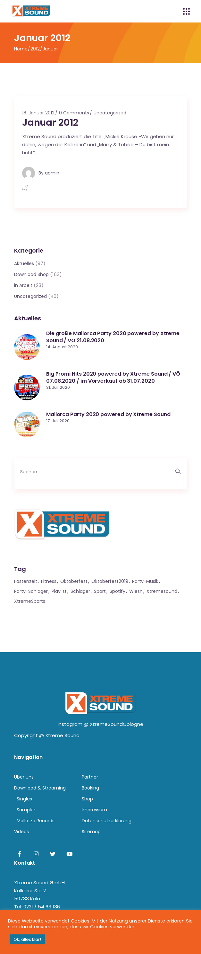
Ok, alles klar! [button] (27, 939)
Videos (21, 831)
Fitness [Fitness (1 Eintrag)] (48, 581)
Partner (90, 777)
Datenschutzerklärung (106, 820)
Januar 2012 (50, 122)
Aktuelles (24, 263)
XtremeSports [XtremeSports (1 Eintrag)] (29, 601)
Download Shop (31, 274)
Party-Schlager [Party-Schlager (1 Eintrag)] (31, 591)
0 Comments (74, 113)
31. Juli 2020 (58, 387)
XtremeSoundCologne (116, 724)
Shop (87, 799)
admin (52, 173)
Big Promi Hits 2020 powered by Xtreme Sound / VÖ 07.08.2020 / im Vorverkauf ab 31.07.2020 (113, 377)
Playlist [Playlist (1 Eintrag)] (59, 591)
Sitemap (91, 831)
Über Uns (24, 777)
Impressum (94, 810)
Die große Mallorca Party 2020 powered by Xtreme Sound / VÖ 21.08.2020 (113, 337)
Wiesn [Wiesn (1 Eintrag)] (136, 591)
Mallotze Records (35, 820)
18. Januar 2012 (38, 113)
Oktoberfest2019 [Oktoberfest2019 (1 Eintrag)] (109, 581)
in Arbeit (23, 285)
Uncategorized (110, 113)
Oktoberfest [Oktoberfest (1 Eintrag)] (74, 581)
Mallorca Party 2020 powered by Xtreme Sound (108, 414)
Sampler (26, 810)
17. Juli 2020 (58, 421)
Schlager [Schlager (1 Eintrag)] (80, 591)
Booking (90, 788)
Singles (24, 799)
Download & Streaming (40, 788)
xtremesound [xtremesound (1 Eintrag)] (162, 591)
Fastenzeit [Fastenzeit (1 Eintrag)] (25, 581)
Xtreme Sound (62, 735)
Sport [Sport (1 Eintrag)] (100, 591)
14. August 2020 (62, 347)
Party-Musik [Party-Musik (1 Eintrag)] (145, 581)
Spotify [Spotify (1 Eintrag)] (117, 591)
